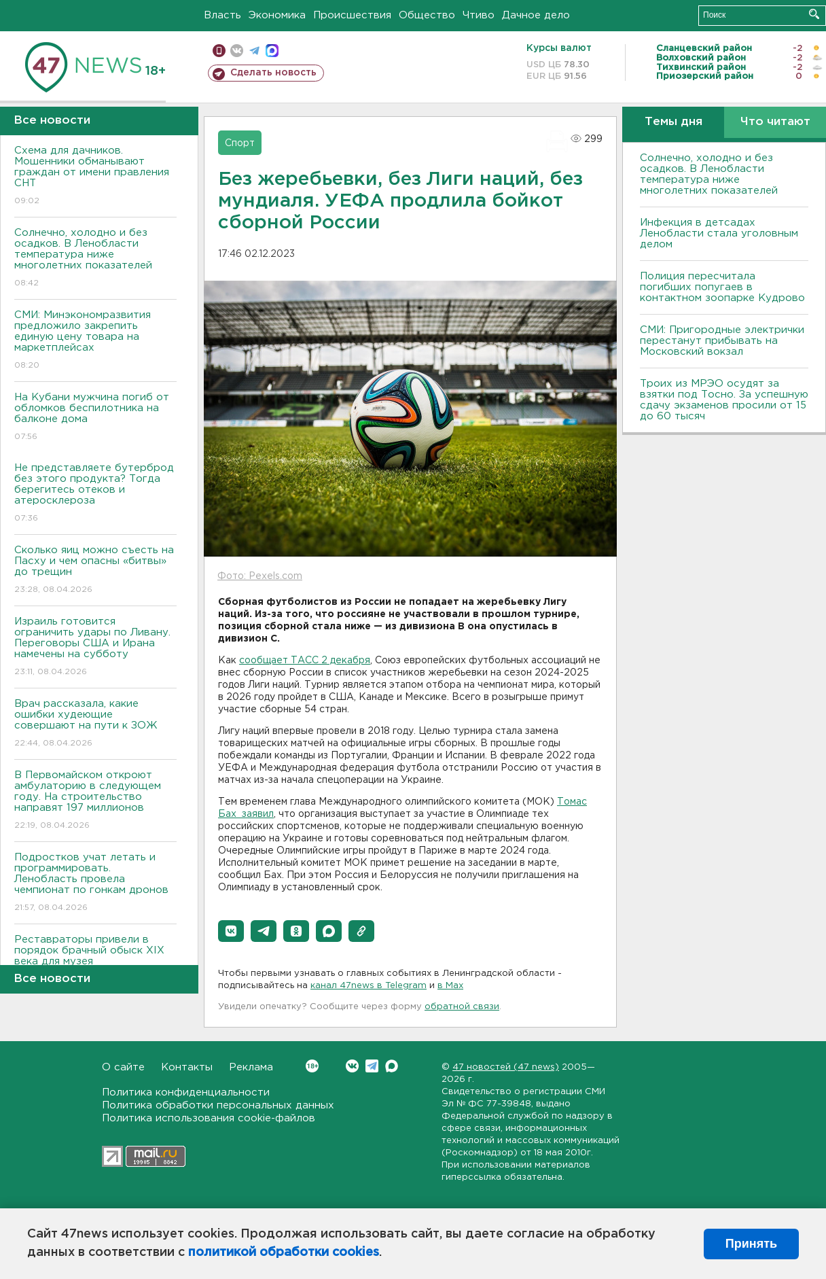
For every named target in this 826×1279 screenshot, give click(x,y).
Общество (427, 15)
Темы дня (673, 122)
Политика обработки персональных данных (218, 1105)
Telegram (371, 1065)
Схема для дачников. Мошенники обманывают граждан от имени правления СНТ (95, 176)
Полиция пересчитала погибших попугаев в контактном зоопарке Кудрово (722, 287)
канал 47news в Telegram (368, 985)
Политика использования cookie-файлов (208, 1118)
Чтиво (479, 15)
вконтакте (236, 50)
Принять (751, 1243)
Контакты (187, 1067)
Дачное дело (536, 15)
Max (391, 1065)
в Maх (450, 985)
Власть (222, 15)
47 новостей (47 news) (505, 1067)
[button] (231, 931)
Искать (814, 14)
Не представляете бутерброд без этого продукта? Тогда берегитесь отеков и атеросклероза (95, 493)
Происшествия (352, 15)
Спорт (240, 143)
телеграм (254, 50)
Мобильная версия (219, 50)
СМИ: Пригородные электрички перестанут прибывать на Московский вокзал (722, 341)
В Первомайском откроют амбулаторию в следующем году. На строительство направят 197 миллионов (95, 801)
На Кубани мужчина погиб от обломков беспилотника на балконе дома (95, 417)
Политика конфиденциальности (186, 1092)
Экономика (277, 15)
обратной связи (462, 1007)
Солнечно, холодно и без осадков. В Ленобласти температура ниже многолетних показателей (95, 258)
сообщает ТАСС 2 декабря (304, 660)
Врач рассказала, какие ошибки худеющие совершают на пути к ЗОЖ (95, 724)
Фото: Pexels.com (259, 576)
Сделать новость (273, 73)
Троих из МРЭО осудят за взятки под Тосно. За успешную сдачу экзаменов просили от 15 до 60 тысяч (724, 400)
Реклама (251, 1067)
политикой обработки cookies (283, 1252)
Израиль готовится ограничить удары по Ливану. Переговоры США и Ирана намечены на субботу (95, 647)
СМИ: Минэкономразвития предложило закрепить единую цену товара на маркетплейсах (95, 341)
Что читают (775, 122)
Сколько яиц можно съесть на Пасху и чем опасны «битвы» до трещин (95, 570)
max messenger (272, 50)
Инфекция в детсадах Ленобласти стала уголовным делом (719, 233)
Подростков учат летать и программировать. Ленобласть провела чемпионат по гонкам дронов (95, 883)
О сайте (123, 1067)
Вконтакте (312, 1065)
